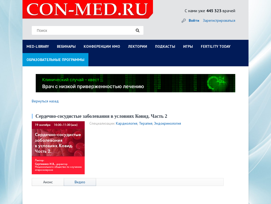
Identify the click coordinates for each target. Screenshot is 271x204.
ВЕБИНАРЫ (66, 46)
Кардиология (126, 123)
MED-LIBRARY (37, 46)
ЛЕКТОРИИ (137, 46)
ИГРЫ (188, 46)
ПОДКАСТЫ (165, 46)
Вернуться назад (45, 101)
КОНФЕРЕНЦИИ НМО (102, 46)
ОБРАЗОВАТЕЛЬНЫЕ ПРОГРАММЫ (55, 59)
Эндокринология (167, 123)
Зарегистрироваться (219, 20)
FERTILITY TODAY (216, 46)
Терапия (145, 123)
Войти (194, 20)
